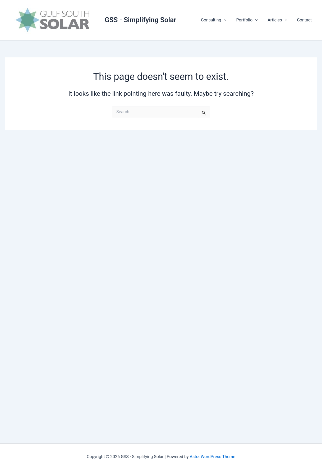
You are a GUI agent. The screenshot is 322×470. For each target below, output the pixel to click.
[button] (228, 20)
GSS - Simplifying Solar (140, 20)
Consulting (218, 20)
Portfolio (250, 20)
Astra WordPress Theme (212, 456)
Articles (279, 20)
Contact (305, 19)
